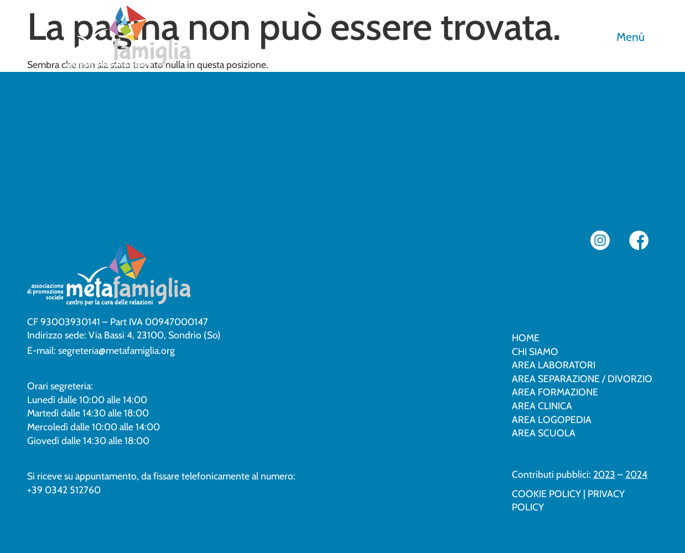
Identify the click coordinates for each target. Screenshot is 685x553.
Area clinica (542, 405)
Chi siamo (535, 351)
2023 (604, 474)
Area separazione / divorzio (582, 378)
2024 (636, 474)
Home (525, 337)
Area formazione (555, 392)
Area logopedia (551, 419)
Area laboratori (553, 365)
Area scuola (543, 433)
